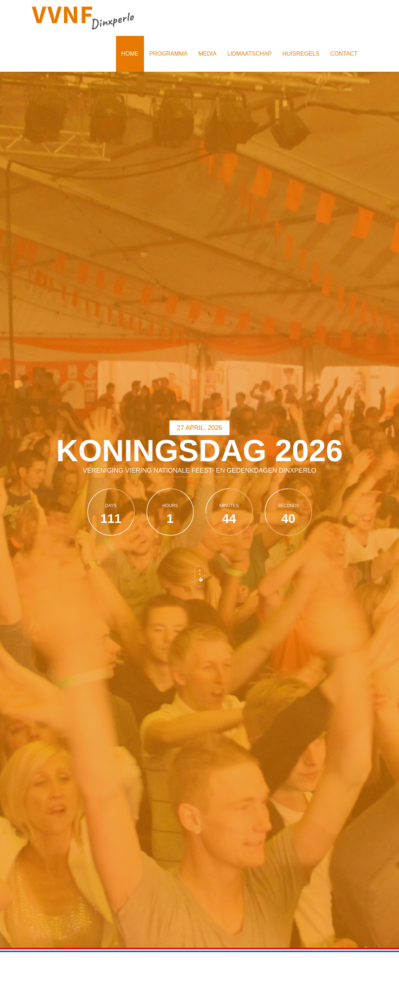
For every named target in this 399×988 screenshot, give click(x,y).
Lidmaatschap (249, 54)
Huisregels (300, 54)
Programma (168, 54)
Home (130, 54)
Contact (343, 54)
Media (207, 54)
